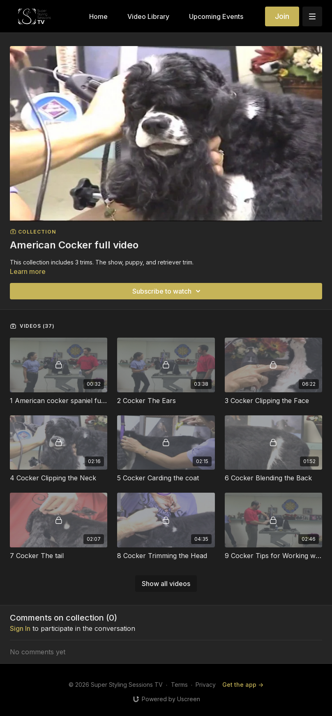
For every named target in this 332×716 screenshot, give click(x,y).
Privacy (206, 684)
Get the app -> (242, 684)
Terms (179, 684)
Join (282, 16)
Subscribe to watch (167, 291)
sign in (20, 628)
